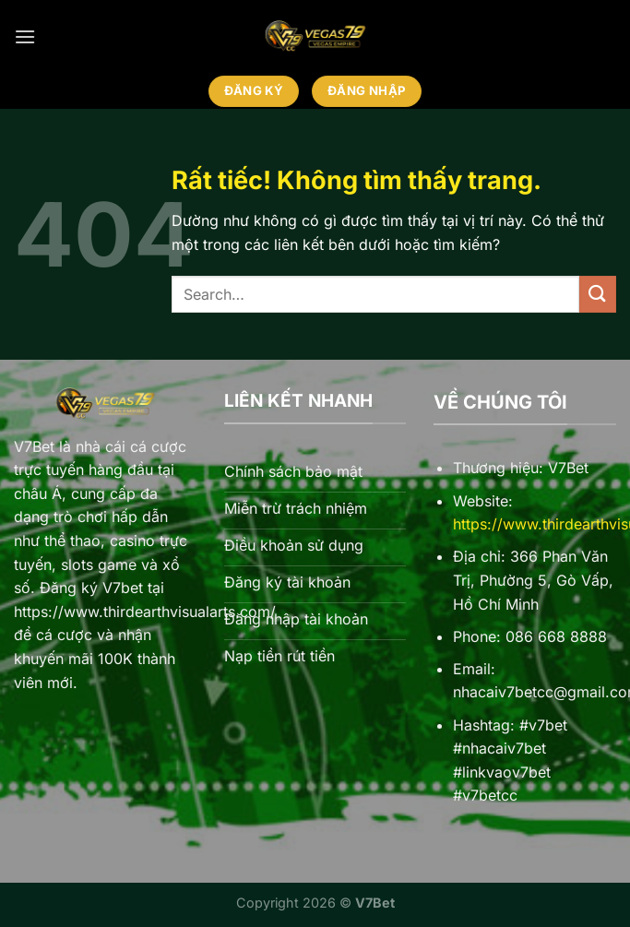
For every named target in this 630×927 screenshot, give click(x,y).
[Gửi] (597, 294)
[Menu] (25, 36)
